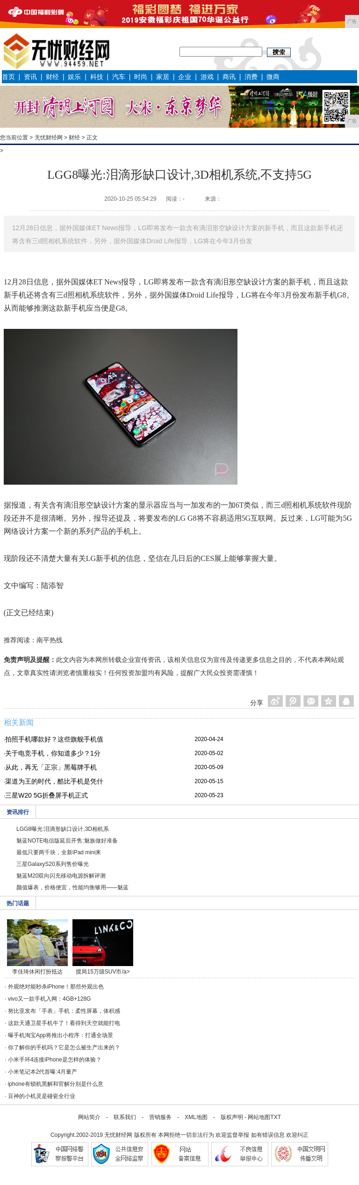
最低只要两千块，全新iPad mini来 (58, 852)
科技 (96, 76)
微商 (273, 76)
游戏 (207, 76)
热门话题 (18, 903)
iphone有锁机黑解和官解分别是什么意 (55, 1084)
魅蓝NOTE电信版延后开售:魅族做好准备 (67, 840)
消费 (251, 76)
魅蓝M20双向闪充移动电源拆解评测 (61, 875)
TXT (275, 1117)
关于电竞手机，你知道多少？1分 (53, 753)
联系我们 (125, 1117)
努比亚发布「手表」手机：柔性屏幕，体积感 (64, 1011)
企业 (184, 76)
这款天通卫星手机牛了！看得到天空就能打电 (64, 1023)
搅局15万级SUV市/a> (102, 971)
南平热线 (49, 640)
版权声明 (232, 1117)
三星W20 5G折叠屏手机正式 (46, 795)
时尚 (140, 76)
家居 (162, 76)
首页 (8, 76)
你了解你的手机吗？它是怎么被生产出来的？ (64, 1047)
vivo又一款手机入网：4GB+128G (49, 999)
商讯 (229, 76)
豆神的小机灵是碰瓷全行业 (41, 1096)
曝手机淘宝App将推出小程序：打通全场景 (60, 1035)
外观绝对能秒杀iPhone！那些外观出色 (56, 986)
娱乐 (74, 76)
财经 (52, 76)
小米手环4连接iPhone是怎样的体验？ (54, 1059)
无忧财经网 (49, 137)
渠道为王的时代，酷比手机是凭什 (54, 781)
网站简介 (89, 1117)
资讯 (30, 76)
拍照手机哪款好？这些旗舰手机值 (54, 739)
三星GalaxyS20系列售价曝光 (52, 864)
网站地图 (259, 1117)
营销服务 (160, 1117)
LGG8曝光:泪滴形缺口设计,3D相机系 (62, 829)
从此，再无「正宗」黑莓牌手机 (51, 767)
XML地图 (196, 1117)
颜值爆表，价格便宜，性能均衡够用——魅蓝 (72, 887)
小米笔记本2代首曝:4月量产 (43, 1072)
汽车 (118, 76)
